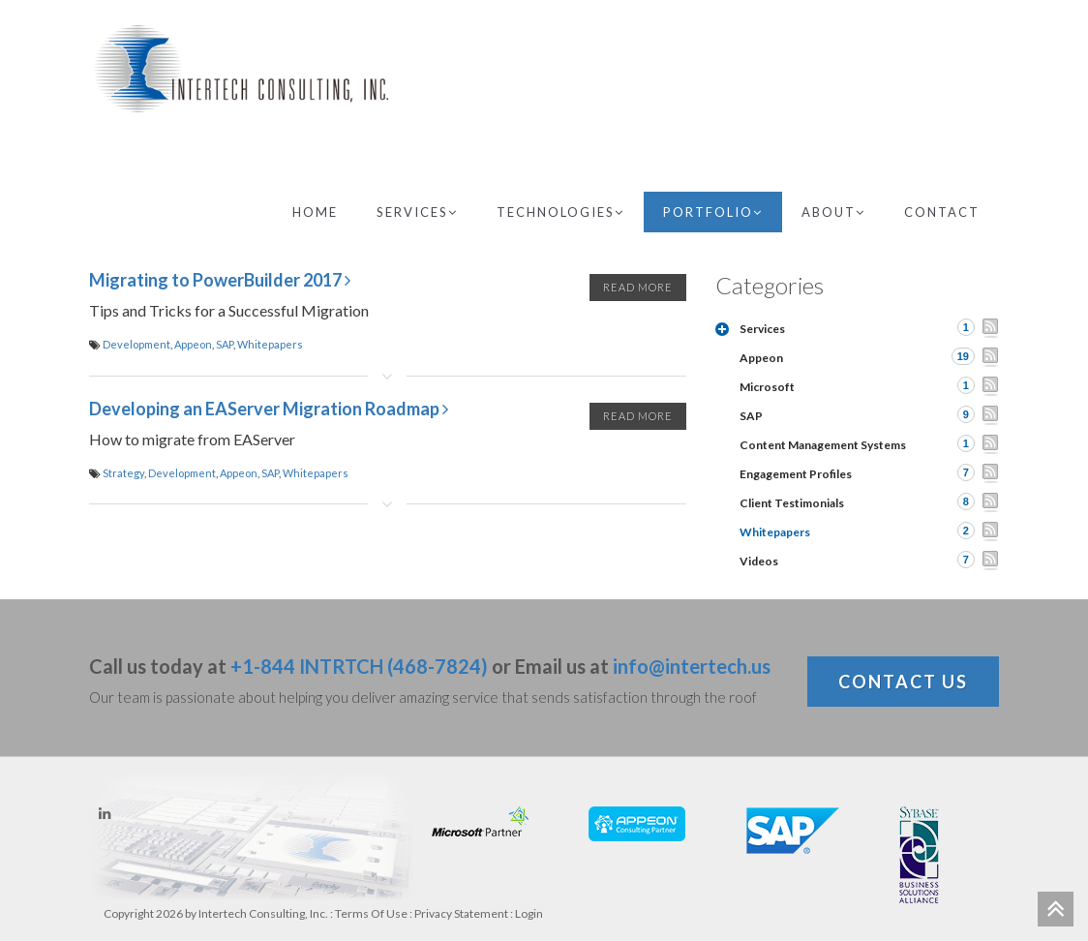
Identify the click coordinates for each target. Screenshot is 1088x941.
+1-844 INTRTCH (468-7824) (359, 666)
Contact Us (903, 681)
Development (136, 344)
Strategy (123, 473)
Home (315, 212)
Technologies (560, 212)
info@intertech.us (692, 666)
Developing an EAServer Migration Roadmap (268, 408)
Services (417, 212)
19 (963, 356)
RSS (990, 328)
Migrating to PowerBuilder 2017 (219, 279)
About (833, 212)
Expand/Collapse (722, 329)
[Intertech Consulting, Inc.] (241, 68)
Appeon (193, 344)
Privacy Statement (461, 913)
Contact (942, 212)
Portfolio (713, 212)
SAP (224, 344)
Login (529, 913)
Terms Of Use (371, 913)
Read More (638, 287)
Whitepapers (270, 344)
